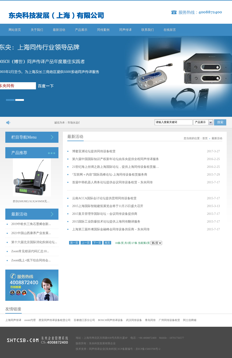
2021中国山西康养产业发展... (31, 233)
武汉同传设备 (134, 320)
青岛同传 (150, 320)
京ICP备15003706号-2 (147, 348)
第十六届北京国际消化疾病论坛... (34, 242)
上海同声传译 (13, 320)
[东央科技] (111, 348)
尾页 (107, 242)
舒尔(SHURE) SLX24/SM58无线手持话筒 (32, 201)
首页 (205, 138)
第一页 (74, 242)
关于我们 (37, 29)
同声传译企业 (97, 348)
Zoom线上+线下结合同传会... (31, 260)
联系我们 (147, 29)
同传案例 (103, 29)
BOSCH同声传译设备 (110, 320)
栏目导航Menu (24, 137)
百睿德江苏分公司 (84, 320)
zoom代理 (30, 320)
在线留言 (170, 29)
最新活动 (59, 29)
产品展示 (81, 29)
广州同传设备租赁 (169, 320)
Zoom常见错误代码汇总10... (30, 251)
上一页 (86, 242)
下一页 (97, 242)
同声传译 (125, 29)
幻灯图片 (5, 25)
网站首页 (15, 29)
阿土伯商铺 (189, 320)
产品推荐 (19, 153)
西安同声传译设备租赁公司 (55, 320)
